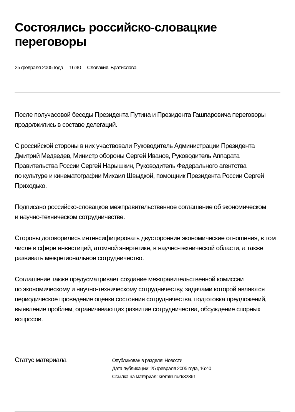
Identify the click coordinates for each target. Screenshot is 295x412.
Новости (173, 360)
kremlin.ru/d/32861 (177, 376)
